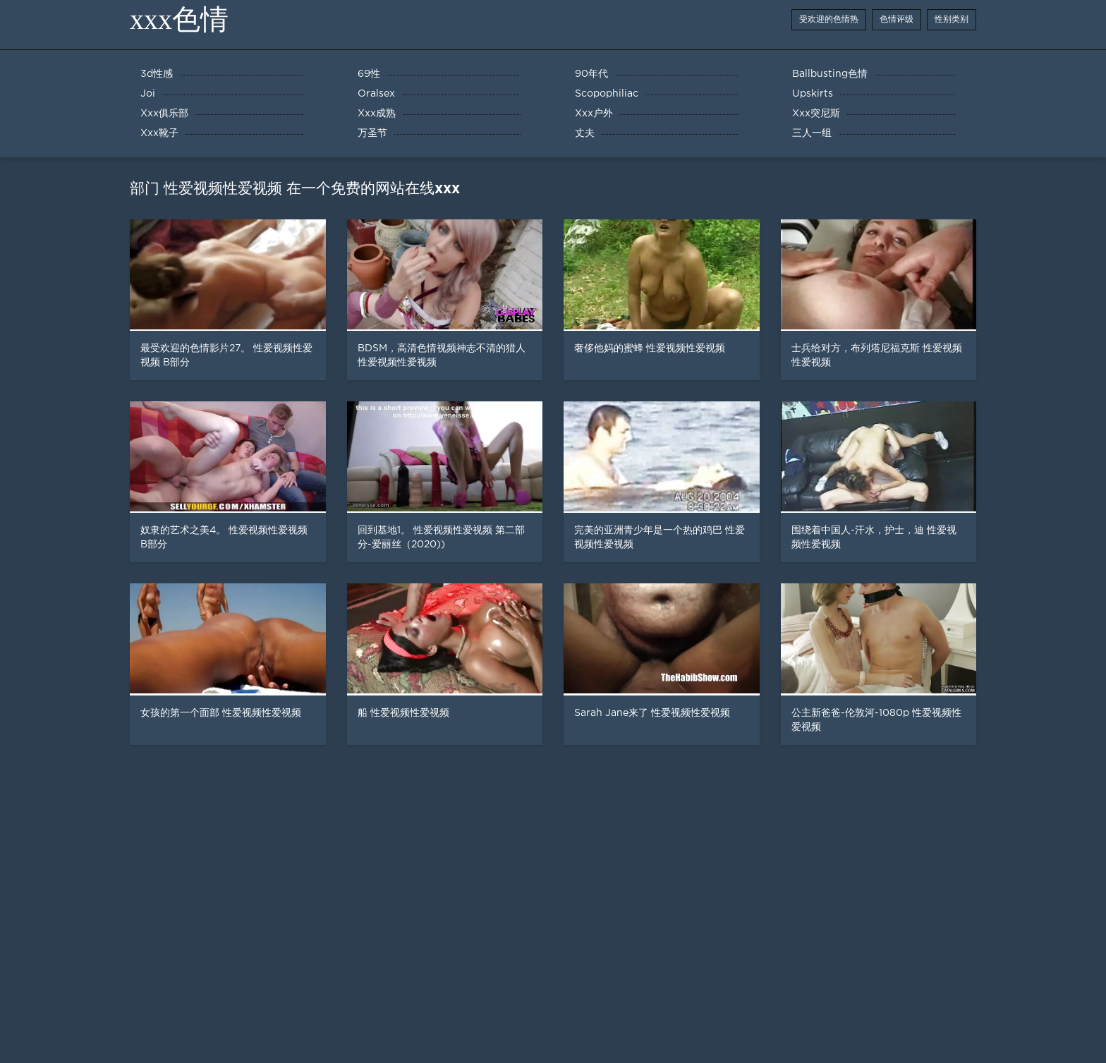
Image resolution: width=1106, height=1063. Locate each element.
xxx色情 (179, 19)
